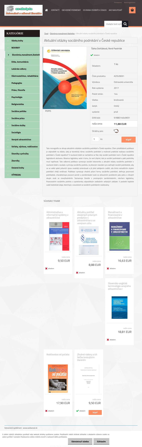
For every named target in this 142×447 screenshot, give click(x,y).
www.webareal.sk (30, 427)
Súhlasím (101, 441)
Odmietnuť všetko (80, 441)
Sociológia (16, 132)
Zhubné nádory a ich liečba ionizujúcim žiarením (87, 357)
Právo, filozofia (18, 90)
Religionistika (18, 104)
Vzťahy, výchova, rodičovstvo (25, 146)
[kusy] (95, 139)
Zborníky (15, 160)
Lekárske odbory (19, 68)
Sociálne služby (18, 125)
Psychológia (17, 97)
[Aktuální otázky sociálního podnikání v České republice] (65, 47)
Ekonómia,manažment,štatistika (26, 54)
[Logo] (23, 10)
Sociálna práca (18, 118)
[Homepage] (46, 10)
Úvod (46, 33)
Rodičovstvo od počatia (57, 354)
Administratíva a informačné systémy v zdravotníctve (57, 215)
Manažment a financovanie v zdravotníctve (115, 215)
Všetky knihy (17, 40)
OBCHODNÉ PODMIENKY (71, 10)
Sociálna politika (19, 111)
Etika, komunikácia (20, 61)
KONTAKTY (55, 10)
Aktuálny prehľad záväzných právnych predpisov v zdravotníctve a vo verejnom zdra (87, 218)
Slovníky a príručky (20, 153)
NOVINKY (16, 47)
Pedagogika (17, 83)
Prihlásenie (118, 2)
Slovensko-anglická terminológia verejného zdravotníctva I (119, 286)
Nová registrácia (129, 2)
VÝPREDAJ (16, 174)
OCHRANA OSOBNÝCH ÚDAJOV (95, 10)
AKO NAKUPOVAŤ (115, 10)
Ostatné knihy (18, 167)
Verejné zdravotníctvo (21, 139)
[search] (125, 24)
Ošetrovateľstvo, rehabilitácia (25, 76)
